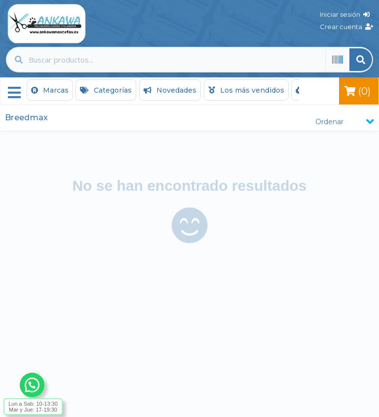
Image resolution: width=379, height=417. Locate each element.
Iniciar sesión (345, 14)
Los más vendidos (246, 90)
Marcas (50, 90)
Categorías (106, 90)
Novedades (170, 90)
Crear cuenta (346, 27)
